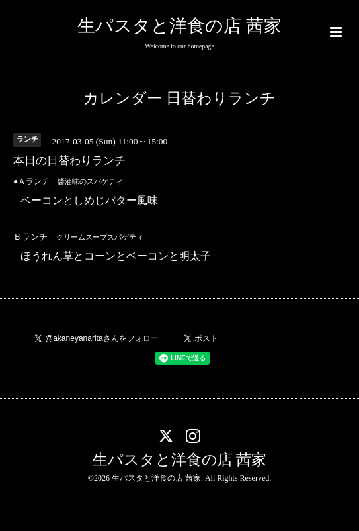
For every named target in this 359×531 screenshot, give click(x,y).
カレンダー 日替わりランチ (179, 98)
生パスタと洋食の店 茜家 (179, 26)
